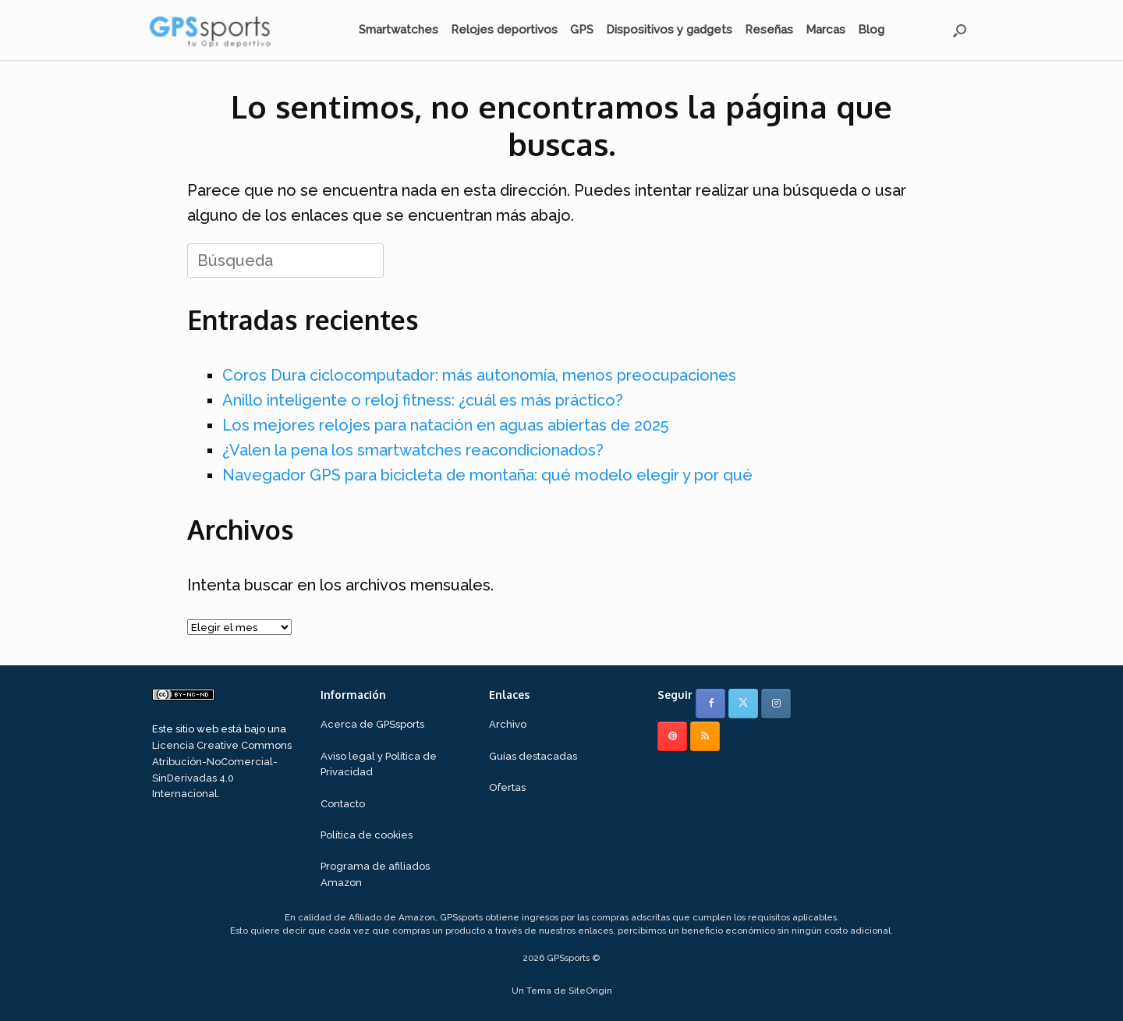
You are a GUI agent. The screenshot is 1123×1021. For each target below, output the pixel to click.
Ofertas (507, 787)
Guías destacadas (533, 756)
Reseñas (769, 30)
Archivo (507, 724)
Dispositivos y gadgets (669, 30)
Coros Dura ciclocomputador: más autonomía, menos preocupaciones (479, 375)
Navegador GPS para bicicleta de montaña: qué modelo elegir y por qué (487, 475)
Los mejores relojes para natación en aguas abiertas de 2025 (445, 425)
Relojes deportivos (504, 30)
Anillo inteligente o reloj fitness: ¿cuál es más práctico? (422, 400)
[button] (960, 30)
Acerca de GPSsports (372, 724)
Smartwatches (398, 30)
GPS (581, 30)
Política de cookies (367, 835)
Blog (871, 30)
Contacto (343, 804)
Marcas (825, 30)
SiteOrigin (590, 990)
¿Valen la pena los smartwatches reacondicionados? (413, 450)
